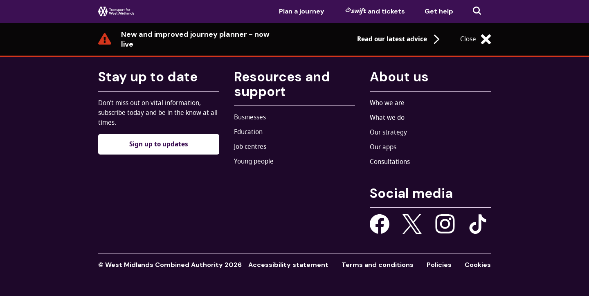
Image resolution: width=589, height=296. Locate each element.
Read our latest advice (399, 39)
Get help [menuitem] (439, 11)
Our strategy (388, 132)
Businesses (250, 117)
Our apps (383, 147)
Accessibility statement (288, 264)
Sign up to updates (158, 144)
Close (475, 39)
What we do (387, 118)
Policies (439, 264)
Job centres (250, 147)
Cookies (478, 264)
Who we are (387, 103)
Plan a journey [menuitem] (301, 11)
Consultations (390, 162)
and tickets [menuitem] (375, 11)
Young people (254, 161)
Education (248, 132)
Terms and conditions (378, 264)
